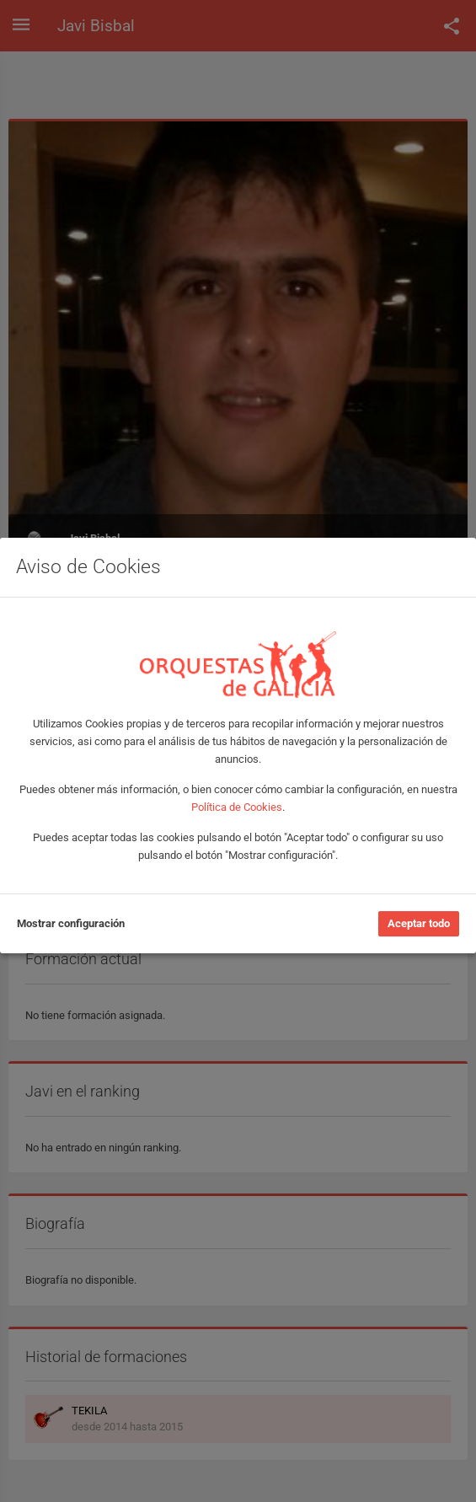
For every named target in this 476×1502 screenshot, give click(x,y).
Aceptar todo (419, 923)
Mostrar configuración (71, 923)
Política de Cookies (236, 807)
